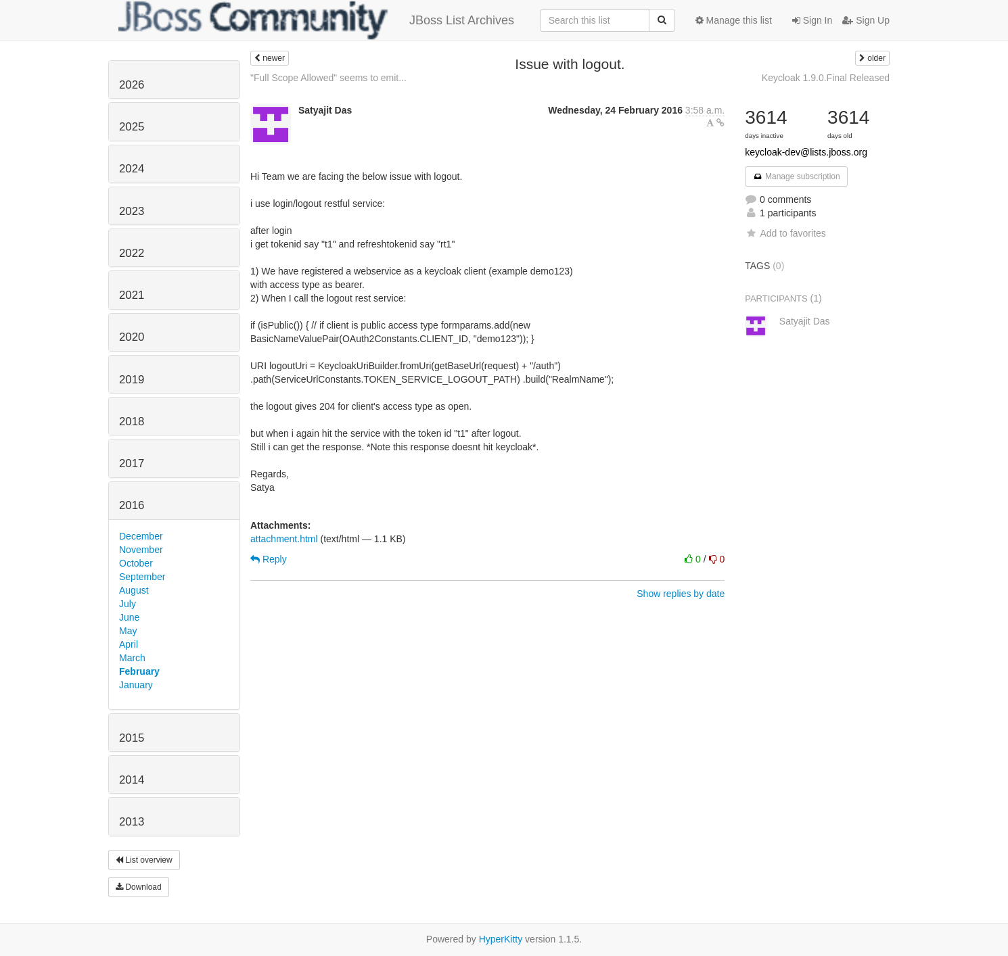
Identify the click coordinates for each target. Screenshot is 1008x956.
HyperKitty (501, 939)
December (141, 536)
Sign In (812, 20)
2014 (131, 779)
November (141, 549)
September (142, 576)
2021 (131, 295)
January (136, 684)
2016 (131, 505)
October (136, 563)
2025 (131, 126)
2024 (131, 168)
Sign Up (866, 20)
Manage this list (733, 20)
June (129, 617)
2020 (131, 337)
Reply (268, 559)
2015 (131, 738)
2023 (131, 211)
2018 (131, 421)
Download (139, 887)
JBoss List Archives (316, 20)
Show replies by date (681, 593)
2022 (131, 253)
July (127, 603)
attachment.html (284, 538)
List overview (144, 860)
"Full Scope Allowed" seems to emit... (328, 77)
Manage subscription (796, 176)
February (139, 671)
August (134, 590)
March (132, 657)
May (128, 630)
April (128, 644)
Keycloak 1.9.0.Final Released (826, 77)
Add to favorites (785, 233)
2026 (131, 84)
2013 (131, 821)
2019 (131, 379)
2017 (131, 463)
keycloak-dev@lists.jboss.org (806, 152)
